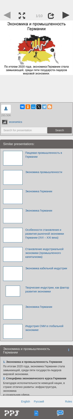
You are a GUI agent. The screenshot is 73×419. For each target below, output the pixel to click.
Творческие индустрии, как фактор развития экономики (47, 289)
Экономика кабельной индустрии (46, 268)
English (25, 401)
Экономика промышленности (43, 172)
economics (12, 121)
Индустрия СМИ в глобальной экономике (44, 328)
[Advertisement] (36, 5)
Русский (39, 401)
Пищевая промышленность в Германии (43, 154)
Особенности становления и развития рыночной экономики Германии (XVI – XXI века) (44, 233)
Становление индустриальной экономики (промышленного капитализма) (44, 253)
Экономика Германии (38, 191)
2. (4, 378)
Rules (68, 401)
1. (4, 361)
